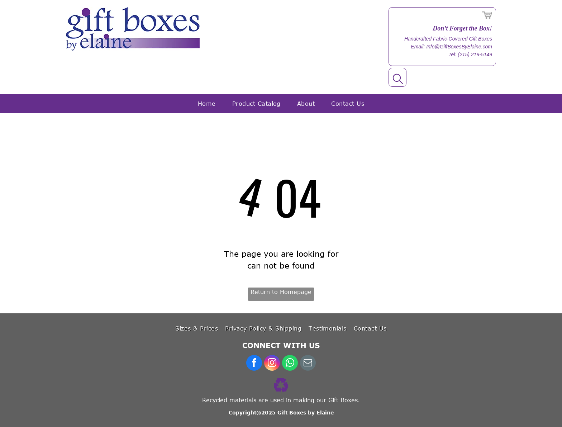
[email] (308, 364)
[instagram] (272, 364)
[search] (397, 79)
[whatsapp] (290, 364)
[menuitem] (207, 103)
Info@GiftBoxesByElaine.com (459, 46)
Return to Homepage (281, 292)
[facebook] (254, 364)
